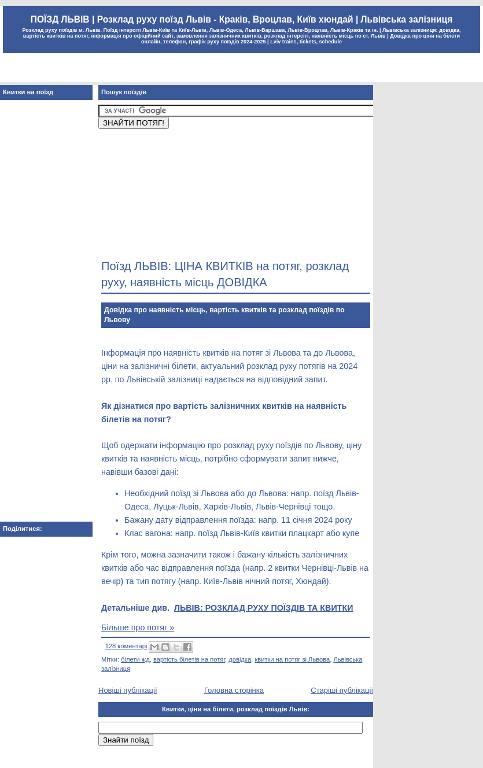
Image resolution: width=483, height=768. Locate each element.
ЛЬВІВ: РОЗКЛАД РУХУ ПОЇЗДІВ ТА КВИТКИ (263, 607)
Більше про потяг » (137, 627)
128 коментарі (126, 646)
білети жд (135, 659)
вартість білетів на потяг (189, 659)
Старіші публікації (342, 690)
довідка (239, 659)
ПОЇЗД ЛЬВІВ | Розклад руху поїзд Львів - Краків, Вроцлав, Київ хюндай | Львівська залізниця (241, 19)
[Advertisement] (157, 192)
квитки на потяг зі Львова (292, 659)
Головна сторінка (234, 690)
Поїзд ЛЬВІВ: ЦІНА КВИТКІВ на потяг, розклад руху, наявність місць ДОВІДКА (225, 274)
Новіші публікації (127, 690)
